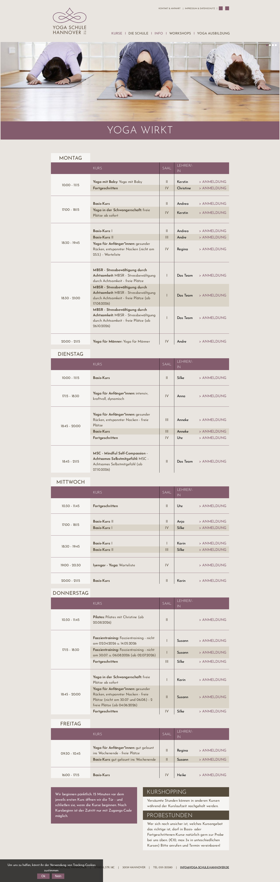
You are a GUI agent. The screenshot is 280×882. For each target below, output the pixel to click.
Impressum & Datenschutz (200, 9)
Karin (181, 543)
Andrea (183, 204)
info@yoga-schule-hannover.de (204, 867)
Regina (182, 249)
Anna (181, 396)
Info (159, 33)
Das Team (185, 276)
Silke (180, 378)
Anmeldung (214, 182)
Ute (180, 438)
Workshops (180, 33)
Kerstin (182, 182)
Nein (58, 876)
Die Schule (138, 33)
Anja (180, 522)
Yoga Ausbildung (213, 33)
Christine (184, 188)
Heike (181, 775)
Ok (43, 876)
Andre (181, 237)
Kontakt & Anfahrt (169, 9)
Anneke (183, 420)
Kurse (116, 33)
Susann (182, 641)
